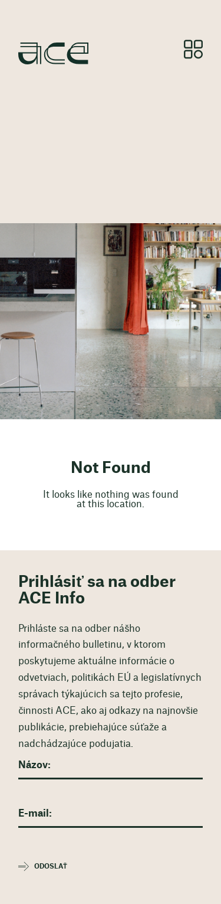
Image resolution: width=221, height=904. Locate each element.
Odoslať (50, 866)
